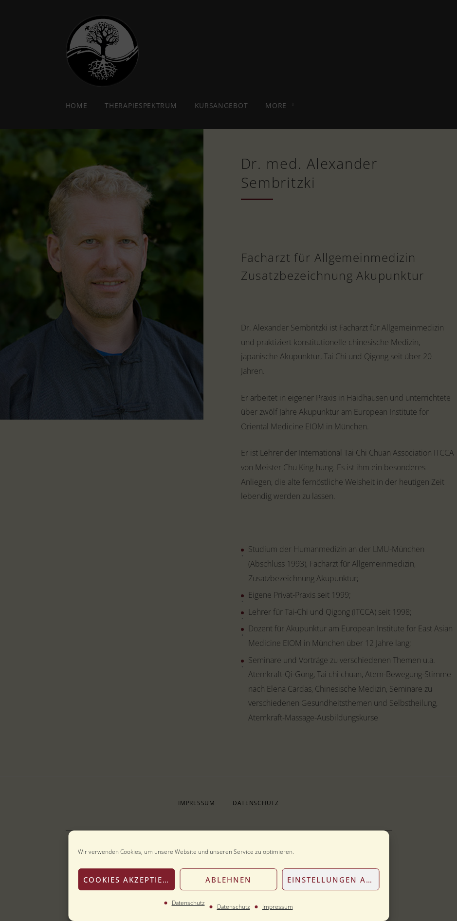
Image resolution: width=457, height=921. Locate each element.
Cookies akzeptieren (129, 879)
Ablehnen (228, 879)
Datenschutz (188, 903)
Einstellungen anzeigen (333, 879)
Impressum (277, 907)
